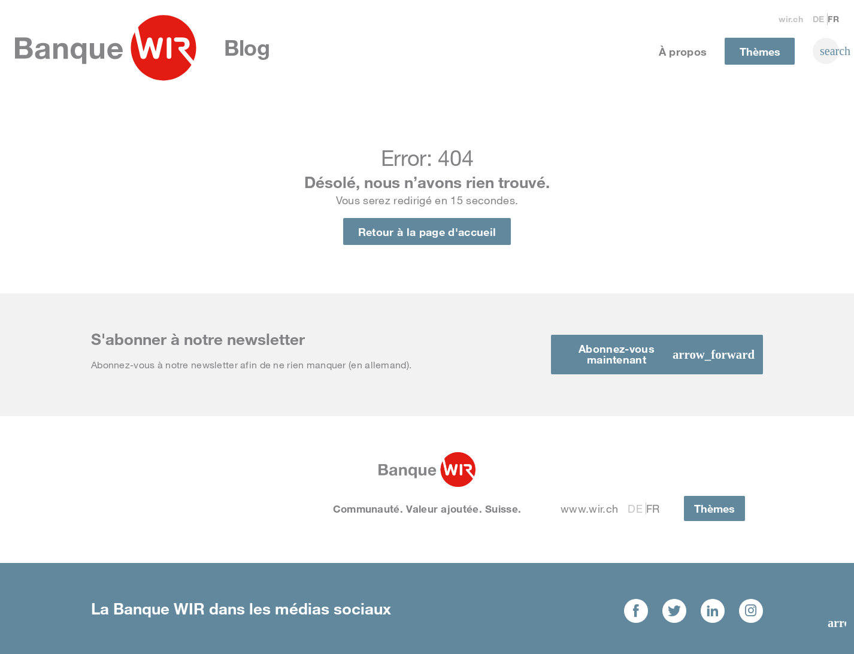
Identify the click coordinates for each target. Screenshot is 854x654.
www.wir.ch (589, 508)
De (819, 19)
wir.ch (791, 19)
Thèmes (760, 51)
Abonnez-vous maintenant (617, 354)
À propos (683, 51)
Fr (833, 19)
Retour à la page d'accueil (427, 231)
